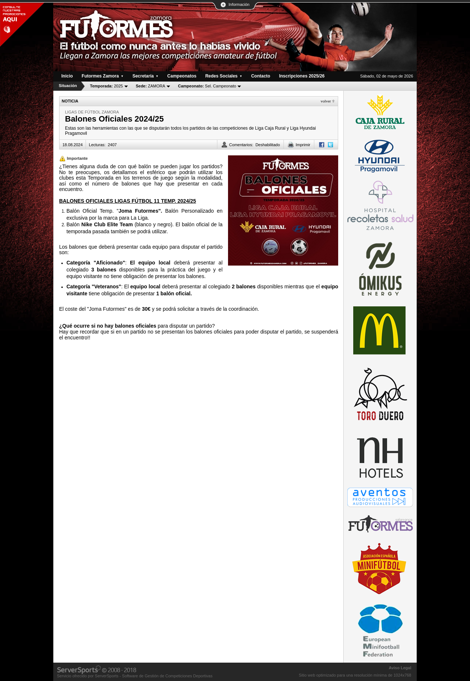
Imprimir (303, 145)
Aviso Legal (400, 668)
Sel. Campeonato (207, 86)
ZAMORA (150, 86)
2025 (106, 86)
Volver (326, 101)
